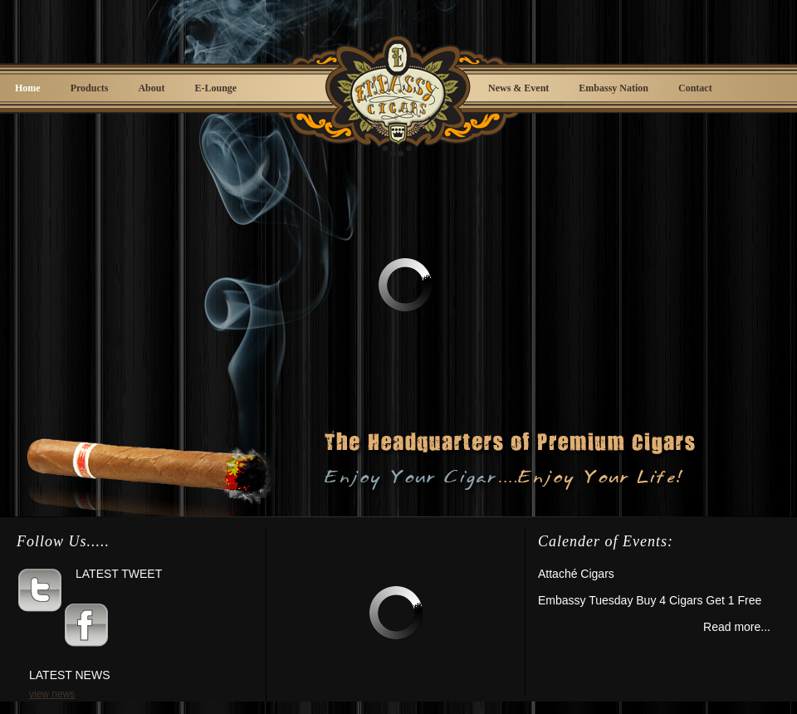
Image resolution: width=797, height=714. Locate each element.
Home (28, 88)
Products (90, 88)
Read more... (736, 626)
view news (52, 694)
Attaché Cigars (576, 573)
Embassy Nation (613, 88)
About (151, 88)
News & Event (518, 88)
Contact (695, 88)
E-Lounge (215, 88)
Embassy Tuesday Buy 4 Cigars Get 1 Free (649, 600)
